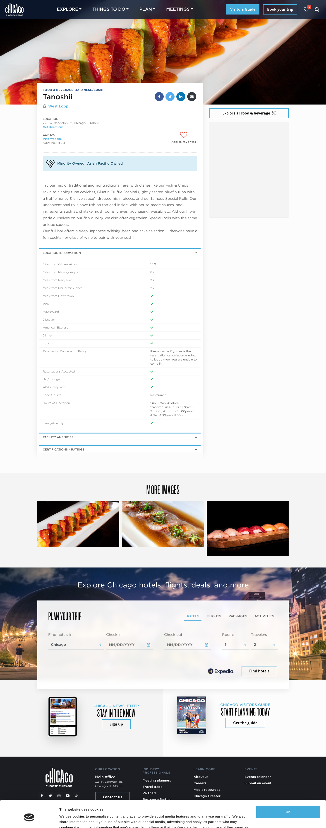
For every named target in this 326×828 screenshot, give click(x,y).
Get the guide (245, 722)
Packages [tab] (238, 616)
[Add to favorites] (183, 137)
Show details (69, 819)
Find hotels (259, 670)
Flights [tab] (214, 616)
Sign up (116, 724)
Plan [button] (145, 9)
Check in (114, 635)
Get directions (53, 127)
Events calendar (257, 777)
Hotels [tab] (192, 616)
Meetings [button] (177, 9)
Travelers (259, 635)
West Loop (58, 106)
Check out (173, 635)
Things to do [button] (108, 9)
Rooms (228, 635)
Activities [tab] (264, 616)
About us (201, 777)
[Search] (317, 9)
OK (288, 791)
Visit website (52, 139)
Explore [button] (67, 9)
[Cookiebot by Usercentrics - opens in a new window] (29, 819)
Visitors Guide (242, 9)
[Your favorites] (306, 9)
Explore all (249, 113)
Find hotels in (60, 635)
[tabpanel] (163, 655)
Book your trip (280, 9)
